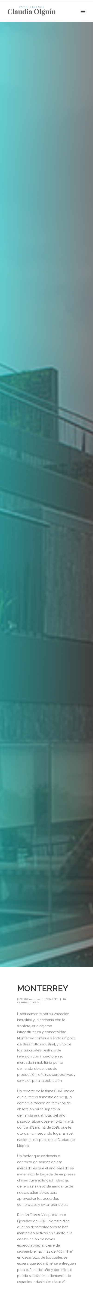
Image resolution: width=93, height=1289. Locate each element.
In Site (53, 999)
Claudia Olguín (28, 1002)
